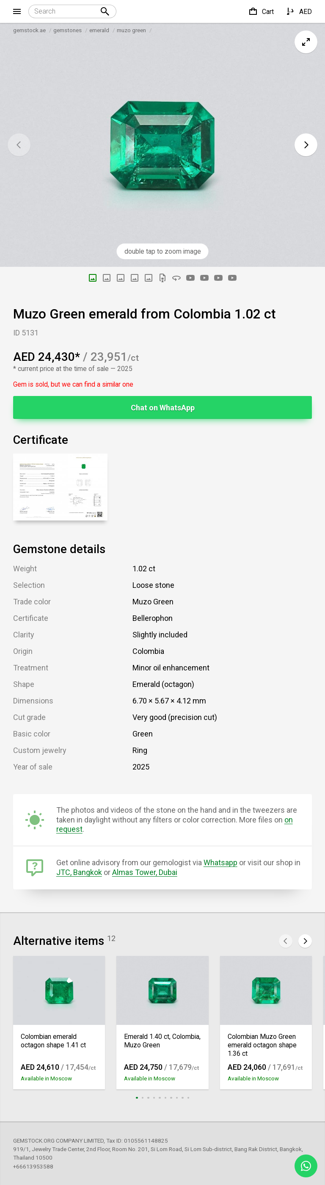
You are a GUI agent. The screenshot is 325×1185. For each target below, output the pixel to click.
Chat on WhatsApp (163, 407)
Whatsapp (220, 862)
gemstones (67, 30)
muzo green (131, 30)
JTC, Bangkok (79, 872)
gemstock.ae (29, 30)
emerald (99, 30)
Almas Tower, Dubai (144, 872)
